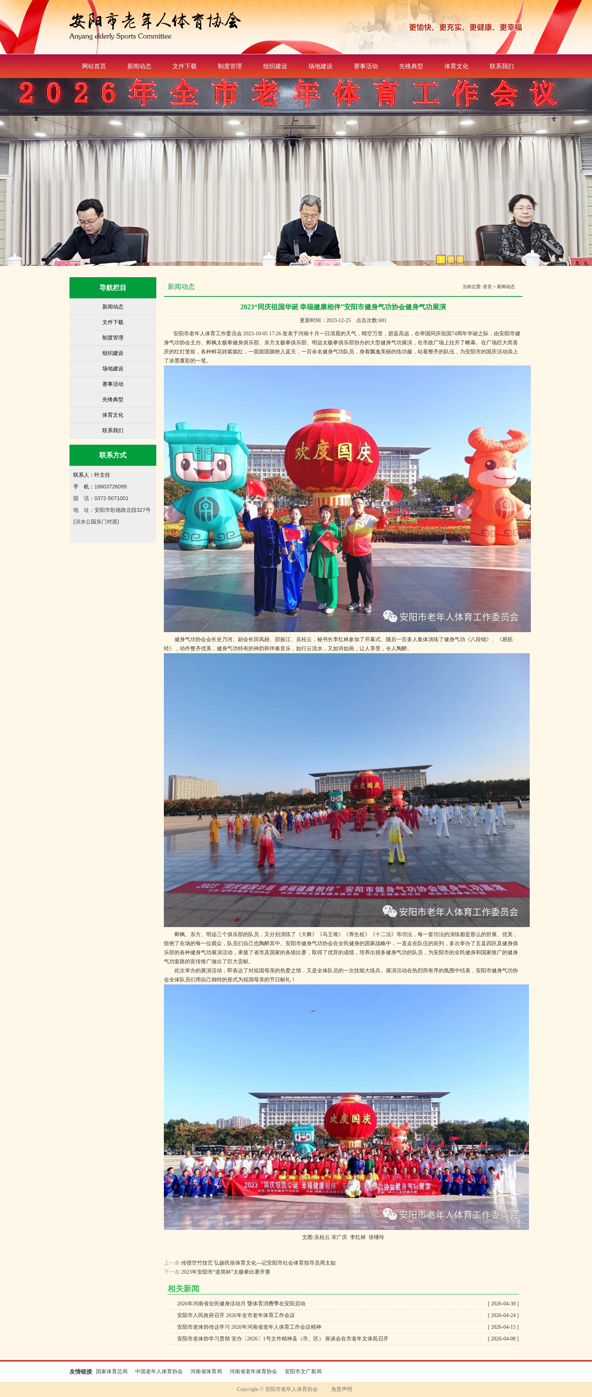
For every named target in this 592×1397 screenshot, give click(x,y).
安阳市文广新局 (303, 1371)
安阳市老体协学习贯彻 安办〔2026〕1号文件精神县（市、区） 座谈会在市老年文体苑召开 (348, 1339)
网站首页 (94, 66)
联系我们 (502, 66)
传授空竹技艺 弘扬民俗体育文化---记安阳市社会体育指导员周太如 (258, 1263)
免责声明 (341, 1389)
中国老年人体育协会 (159, 1371)
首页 (487, 286)
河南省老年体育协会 (253, 1371)
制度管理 (230, 66)
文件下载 (185, 66)
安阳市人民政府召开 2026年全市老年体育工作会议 (348, 1315)
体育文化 (456, 66)
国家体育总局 (112, 1371)
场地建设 (320, 66)
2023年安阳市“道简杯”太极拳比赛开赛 (225, 1272)
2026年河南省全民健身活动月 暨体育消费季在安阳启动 (348, 1303)
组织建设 (275, 66)
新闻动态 (139, 66)
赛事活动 (366, 66)
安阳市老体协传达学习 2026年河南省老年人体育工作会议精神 (348, 1327)
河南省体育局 (206, 1371)
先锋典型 (411, 66)
